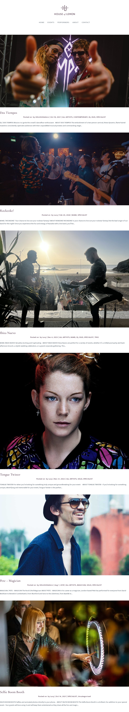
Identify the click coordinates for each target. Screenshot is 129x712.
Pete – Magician (10, 581)
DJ (90, 117)
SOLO (80, 478)
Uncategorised (84, 696)
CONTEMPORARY (81, 117)
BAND (74, 215)
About (75, 22)
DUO (93, 117)
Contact (86, 22)
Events (50, 22)
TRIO (97, 337)
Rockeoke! (7, 211)
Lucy (56, 215)
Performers (63, 22)
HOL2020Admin (42, 117)
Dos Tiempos (8, 113)
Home (41, 22)
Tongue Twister (10, 474)
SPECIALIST (101, 117)
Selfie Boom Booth (12, 692)
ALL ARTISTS (67, 117)
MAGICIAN (81, 585)
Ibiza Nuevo (8, 333)
